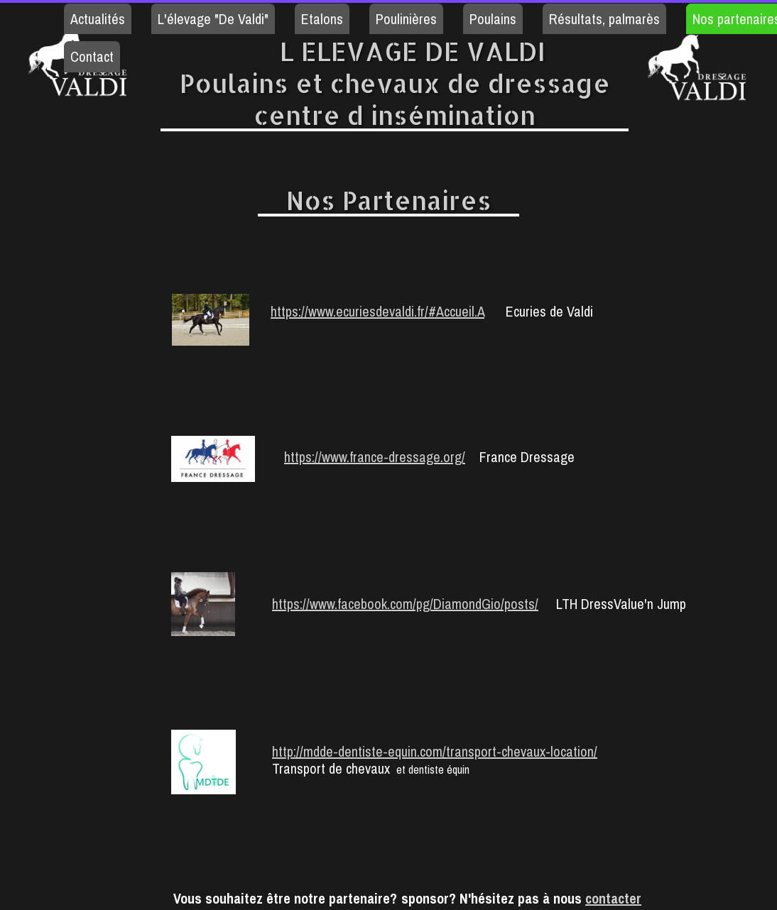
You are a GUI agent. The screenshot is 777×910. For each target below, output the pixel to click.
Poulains (492, 18)
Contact (92, 56)
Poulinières (406, 18)
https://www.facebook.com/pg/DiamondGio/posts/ (405, 603)
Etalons (322, 18)
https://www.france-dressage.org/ (374, 456)
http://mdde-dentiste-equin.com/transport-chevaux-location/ (434, 751)
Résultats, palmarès (604, 18)
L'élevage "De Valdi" (213, 18)
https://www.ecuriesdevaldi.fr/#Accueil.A (377, 311)
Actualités (97, 18)
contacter (613, 898)
